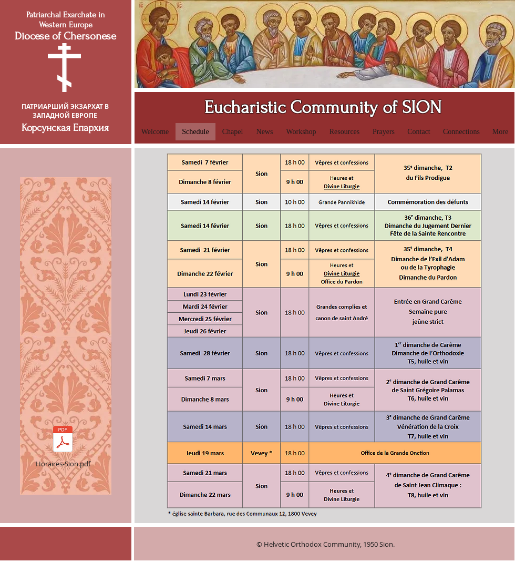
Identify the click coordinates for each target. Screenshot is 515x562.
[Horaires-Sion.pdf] (62, 445)
